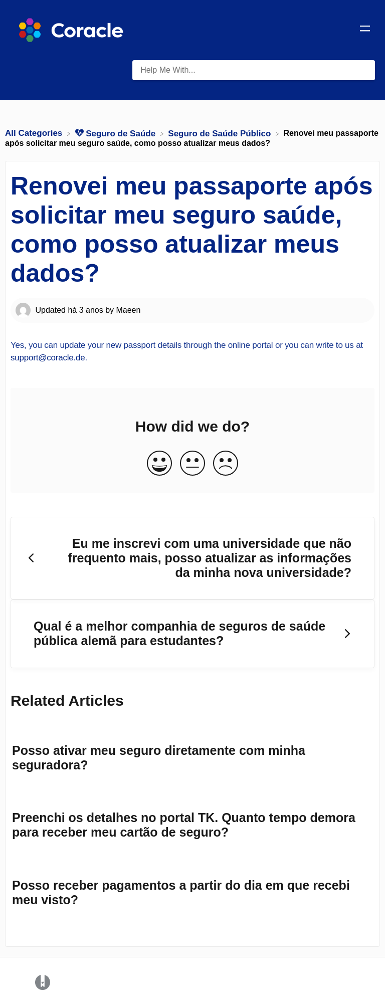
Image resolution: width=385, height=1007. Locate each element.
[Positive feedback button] (159, 464)
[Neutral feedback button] (192, 464)
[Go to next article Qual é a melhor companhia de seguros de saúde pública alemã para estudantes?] (192, 633)
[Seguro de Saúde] (116, 133)
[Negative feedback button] (225, 464)
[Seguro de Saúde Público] (220, 133)
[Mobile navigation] (365, 30)
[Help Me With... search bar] (253, 70)
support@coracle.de (48, 357)
